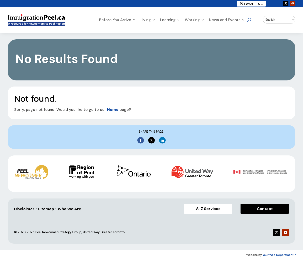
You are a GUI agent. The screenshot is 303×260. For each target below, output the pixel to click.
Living (145, 19)
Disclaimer (24, 209)
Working (192, 19)
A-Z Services (208, 208)
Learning (168, 19)
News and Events (225, 19)
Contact (265, 208)
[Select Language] (279, 20)
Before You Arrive (115, 19)
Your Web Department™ (279, 255)
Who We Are (69, 209)
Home (112, 109)
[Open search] (249, 20)
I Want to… (251, 4)
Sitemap (46, 209)
